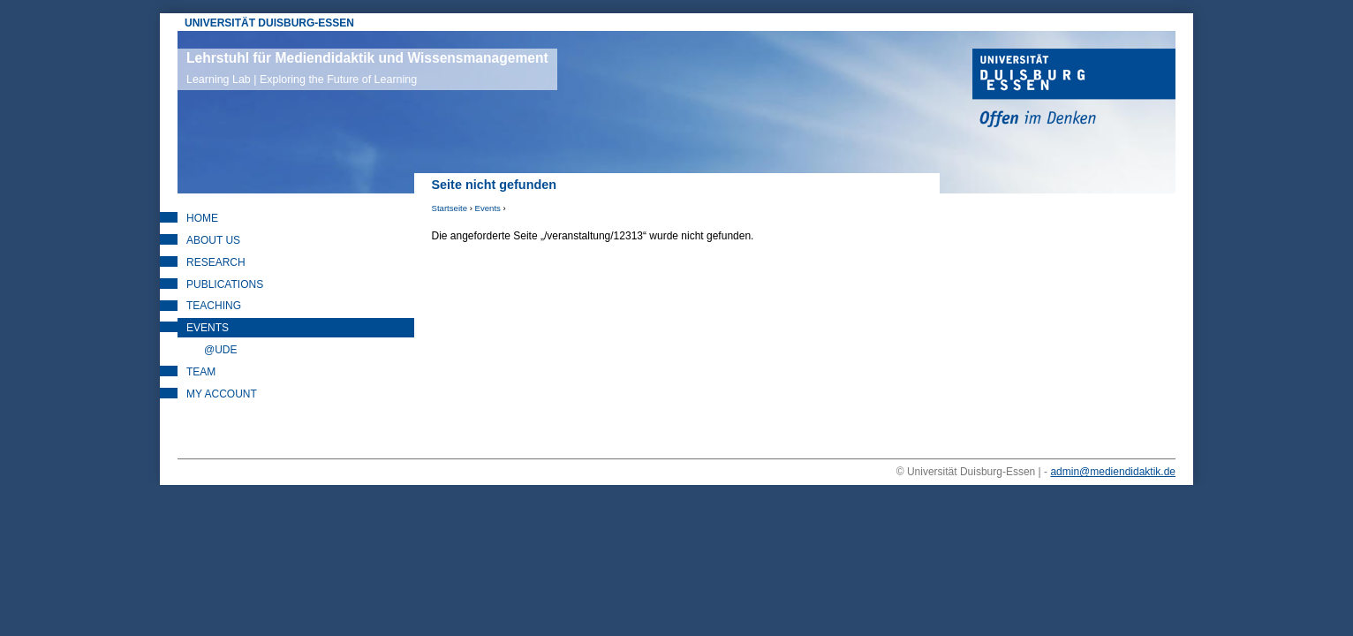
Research (216, 262)
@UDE (221, 350)
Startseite (450, 208)
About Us (213, 240)
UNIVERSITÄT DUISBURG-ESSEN (269, 23)
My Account (221, 394)
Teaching (213, 305)
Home (202, 218)
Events (488, 208)
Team (200, 372)
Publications (224, 284)
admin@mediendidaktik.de (1112, 472)
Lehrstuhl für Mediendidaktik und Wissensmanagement (367, 68)
